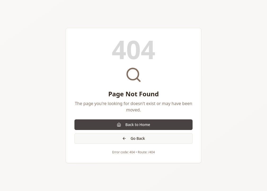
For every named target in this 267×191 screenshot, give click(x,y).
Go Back (133, 138)
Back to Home (133, 124)
